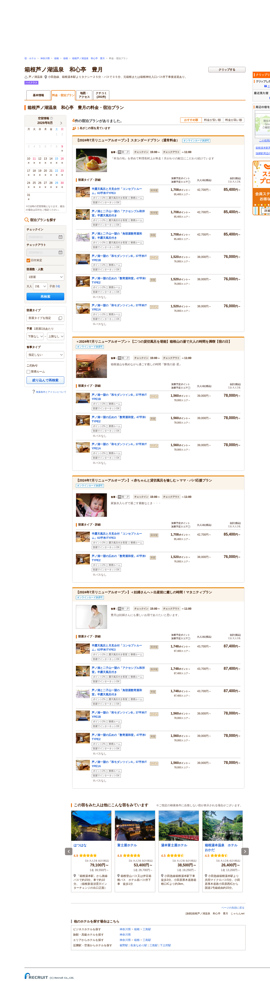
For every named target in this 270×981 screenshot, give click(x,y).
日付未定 (34, 260)
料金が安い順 (212, 120)
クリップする (227, 69)
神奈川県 (45, 58)
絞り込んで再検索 (45, 380)
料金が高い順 (233, 120)
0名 (58, 286)
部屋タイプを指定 (40, 318)
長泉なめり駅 (138, 945)
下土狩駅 (165, 945)
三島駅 (147, 929)
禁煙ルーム (36, 372)
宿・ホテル (30, 58)
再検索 (45, 296)
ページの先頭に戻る (232, 907)
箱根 (56, 58)
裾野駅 (124, 945)
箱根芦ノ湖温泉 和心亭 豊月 (88, 58)
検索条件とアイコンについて (49, 392)
